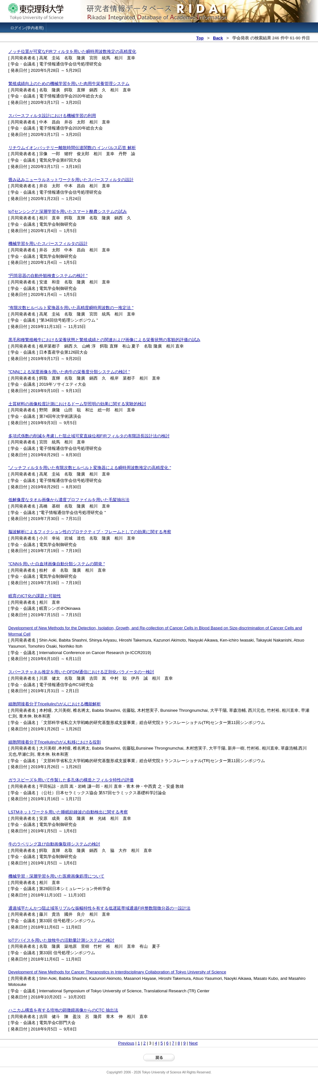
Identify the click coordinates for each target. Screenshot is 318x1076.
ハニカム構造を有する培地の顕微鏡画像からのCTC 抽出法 (63, 1010)
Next (193, 1043)
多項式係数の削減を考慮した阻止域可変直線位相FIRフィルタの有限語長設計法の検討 (89, 435)
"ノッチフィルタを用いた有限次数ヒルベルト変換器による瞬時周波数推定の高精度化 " (89, 467)
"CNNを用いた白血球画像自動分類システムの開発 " (56, 563)
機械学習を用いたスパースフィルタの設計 (48, 243)
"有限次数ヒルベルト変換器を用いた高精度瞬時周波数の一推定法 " (71, 307)
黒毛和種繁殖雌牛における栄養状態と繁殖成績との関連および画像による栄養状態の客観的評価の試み (104, 339)
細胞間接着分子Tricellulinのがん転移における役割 (54, 742)
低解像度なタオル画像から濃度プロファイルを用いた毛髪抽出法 (68, 499)
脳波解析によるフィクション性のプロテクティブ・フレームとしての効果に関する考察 (89, 531)
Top (200, 38)
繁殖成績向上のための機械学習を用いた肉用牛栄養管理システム (68, 83)
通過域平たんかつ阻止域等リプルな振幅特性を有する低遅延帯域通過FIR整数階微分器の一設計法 (99, 908)
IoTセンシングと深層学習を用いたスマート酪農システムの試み (67, 211)
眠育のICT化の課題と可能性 (34, 595)
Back (218, 38)
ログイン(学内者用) (27, 28)
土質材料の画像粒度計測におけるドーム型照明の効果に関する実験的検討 (77, 403)
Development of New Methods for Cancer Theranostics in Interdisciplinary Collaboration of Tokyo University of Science (117, 972)
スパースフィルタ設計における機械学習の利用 (52, 115)
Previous (126, 1043)
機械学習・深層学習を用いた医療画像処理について (56, 876)
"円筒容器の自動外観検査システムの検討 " (48, 275)
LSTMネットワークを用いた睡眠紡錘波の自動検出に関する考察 (68, 812)
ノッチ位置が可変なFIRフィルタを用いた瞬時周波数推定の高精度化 (72, 51)
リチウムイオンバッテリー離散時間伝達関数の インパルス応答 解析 (72, 147)
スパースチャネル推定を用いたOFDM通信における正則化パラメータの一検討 (81, 671)
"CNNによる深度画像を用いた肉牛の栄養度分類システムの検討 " (69, 371)
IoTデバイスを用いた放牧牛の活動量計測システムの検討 (61, 940)
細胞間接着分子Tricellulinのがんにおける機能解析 (54, 704)
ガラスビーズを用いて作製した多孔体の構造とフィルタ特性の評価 (71, 780)
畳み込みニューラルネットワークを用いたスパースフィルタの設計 (71, 179)
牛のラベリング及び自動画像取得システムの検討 (54, 844)
